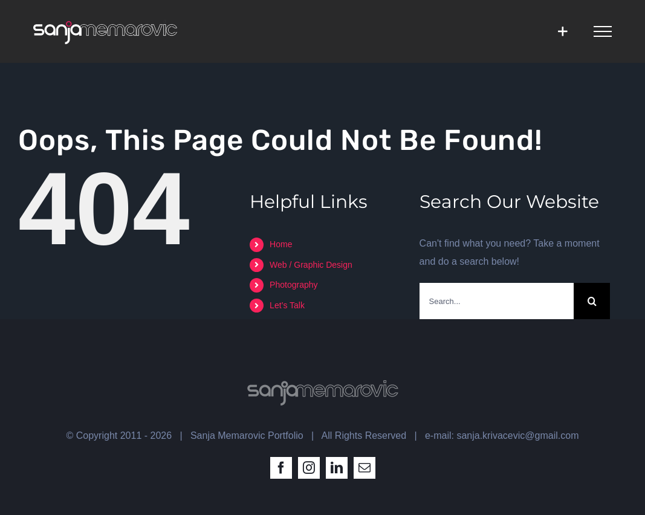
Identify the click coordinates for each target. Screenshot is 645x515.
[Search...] (497, 301)
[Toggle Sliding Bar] (562, 31)
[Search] (592, 301)
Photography (293, 285)
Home (281, 244)
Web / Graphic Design (311, 265)
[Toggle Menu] (602, 31)
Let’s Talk (287, 305)
